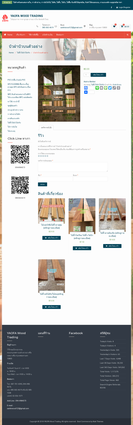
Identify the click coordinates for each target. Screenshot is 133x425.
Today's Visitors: (107, 346)
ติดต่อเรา (60, 35)
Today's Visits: (106, 341)
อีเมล (75, 175)
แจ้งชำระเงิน (47, 35)
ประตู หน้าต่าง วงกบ (15, 110)
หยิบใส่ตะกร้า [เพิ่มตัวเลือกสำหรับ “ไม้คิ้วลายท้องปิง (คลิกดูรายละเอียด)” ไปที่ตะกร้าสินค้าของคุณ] (114, 246)
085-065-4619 (48, 27)
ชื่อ (39, 175)
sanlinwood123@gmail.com (71, 27)
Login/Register (123, 7)
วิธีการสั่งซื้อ (33, 35)
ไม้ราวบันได (12, 127)
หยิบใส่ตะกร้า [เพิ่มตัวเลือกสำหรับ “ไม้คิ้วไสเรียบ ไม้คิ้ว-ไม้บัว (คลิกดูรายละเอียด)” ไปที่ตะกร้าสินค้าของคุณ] (83, 248)
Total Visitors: (106, 376)
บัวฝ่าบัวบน (117, 85)
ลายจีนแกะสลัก (13, 118)
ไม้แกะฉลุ (11, 131)
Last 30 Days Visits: (108, 363)
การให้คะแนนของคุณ (46, 154)
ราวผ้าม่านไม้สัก (14, 114)
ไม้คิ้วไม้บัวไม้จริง (23, 53)
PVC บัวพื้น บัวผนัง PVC (16, 80)
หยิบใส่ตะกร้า (98, 75)
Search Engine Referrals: (110, 384)
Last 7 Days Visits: (108, 359)
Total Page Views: (108, 380)
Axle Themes (98, 421)
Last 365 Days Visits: (109, 367)
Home (8, 35)
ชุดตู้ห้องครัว (12, 106)
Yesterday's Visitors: (109, 354)
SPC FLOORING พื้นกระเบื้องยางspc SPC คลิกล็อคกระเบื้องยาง (19, 87)
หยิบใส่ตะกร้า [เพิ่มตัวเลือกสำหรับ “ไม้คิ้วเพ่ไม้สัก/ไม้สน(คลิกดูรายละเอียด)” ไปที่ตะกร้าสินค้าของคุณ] (53, 307)
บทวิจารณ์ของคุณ (45, 161)
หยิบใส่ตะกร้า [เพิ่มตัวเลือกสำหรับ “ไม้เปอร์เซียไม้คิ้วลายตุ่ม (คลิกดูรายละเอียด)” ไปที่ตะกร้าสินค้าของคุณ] (53, 238)
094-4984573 (21, 401)
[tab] (46, 127)
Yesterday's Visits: (108, 350)
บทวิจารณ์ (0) (46, 128)
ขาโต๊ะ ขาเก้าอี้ (13, 102)
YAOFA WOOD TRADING (26, 16)
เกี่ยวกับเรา (20, 35)
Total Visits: (105, 371)
